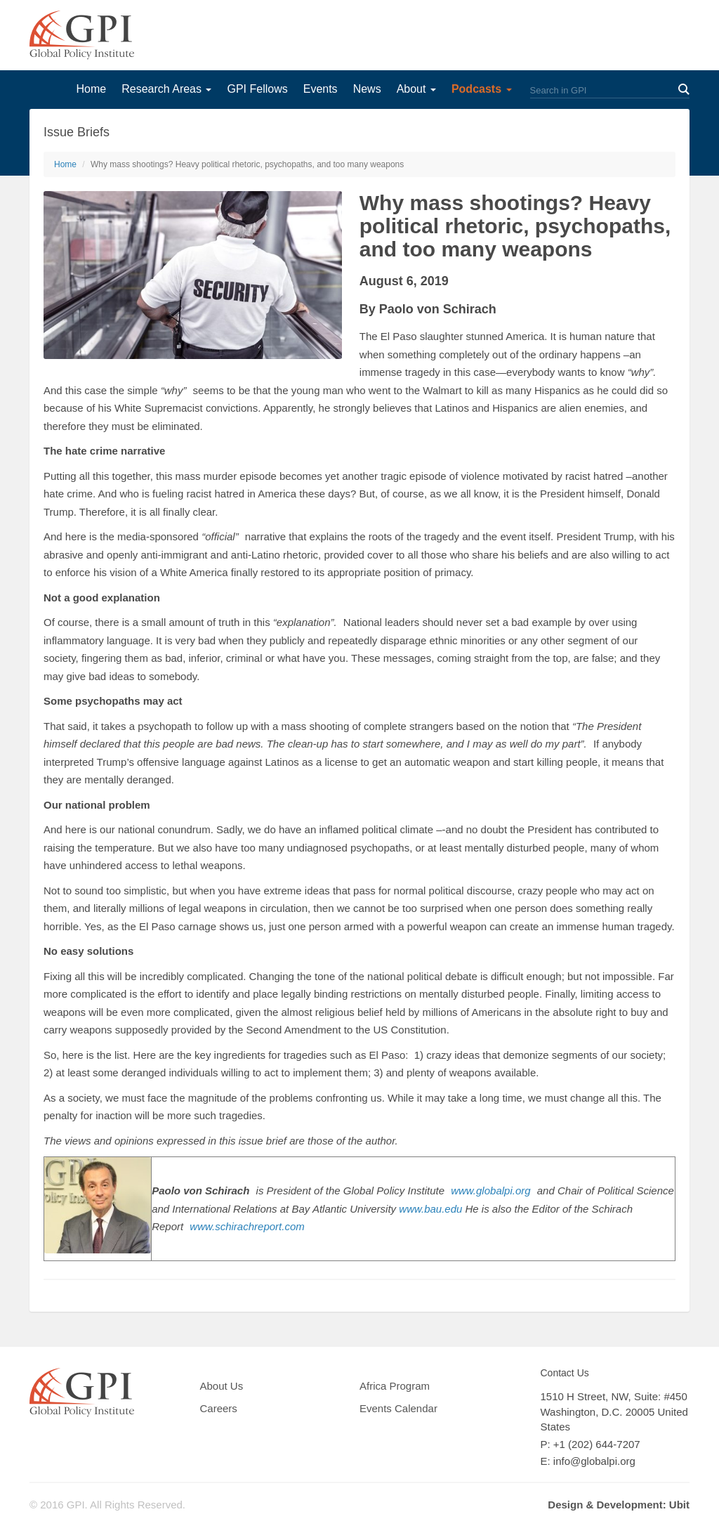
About (416, 89)
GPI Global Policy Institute (81, 35)
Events (320, 89)
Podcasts (481, 89)
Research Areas (166, 89)
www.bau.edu (430, 1209)
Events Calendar (398, 1408)
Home (91, 89)
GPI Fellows (257, 89)
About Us (222, 1386)
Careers (218, 1408)
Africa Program (395, 1386)
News (367, 89)
